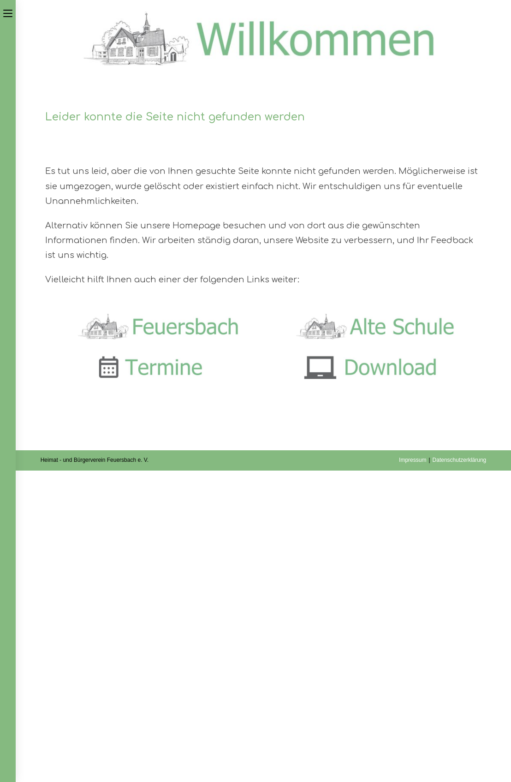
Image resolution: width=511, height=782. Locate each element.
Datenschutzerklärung (460, 460)
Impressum (412, 460)
